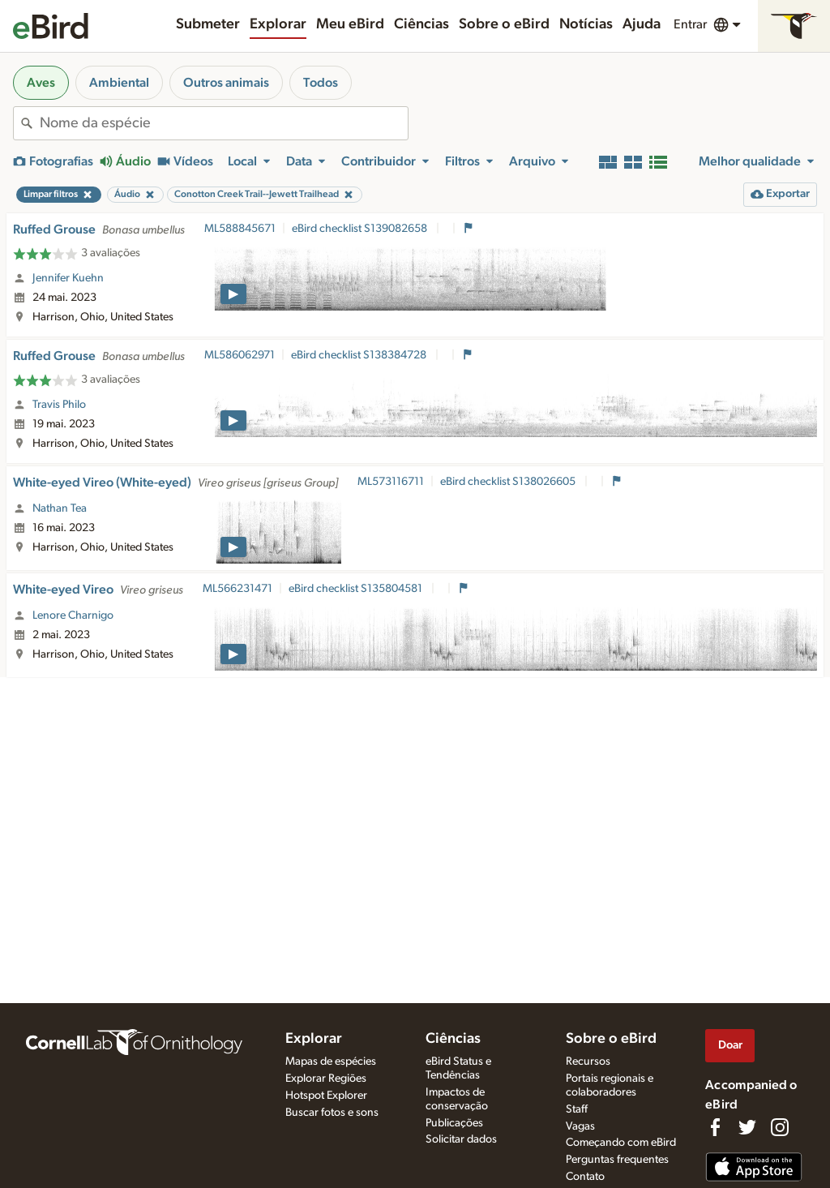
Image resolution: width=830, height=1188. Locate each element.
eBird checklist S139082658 (361, 228)
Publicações (454, 1123)
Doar (730, 1045)
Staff (577, 1109)
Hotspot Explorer (326, 1095)
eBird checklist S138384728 (360, 355)
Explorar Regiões (325, 1078)
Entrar (690, 24)
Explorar (278, 24)
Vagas (580, 1126)
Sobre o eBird (504, 24)
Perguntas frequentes (617, 1159)
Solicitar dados (461, 1139)
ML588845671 (240, 228)
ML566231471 (237, 588)
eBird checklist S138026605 (509, 481)
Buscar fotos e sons (332, 1112)
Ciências (421, 24)
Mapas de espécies (330, 1061)
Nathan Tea (59, 508)
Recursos (588, 1061)
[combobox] (224, 123)
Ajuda (641, 24)
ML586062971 (239, 355)
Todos (320, 82)
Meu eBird (350, 24)
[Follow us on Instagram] (779, 1127)
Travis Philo (59, 404)
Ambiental (119, 82)
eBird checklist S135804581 (357, 588)
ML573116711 (390, 481)
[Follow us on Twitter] (747, 1127)
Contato (585, 1176)
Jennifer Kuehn (68, 278)
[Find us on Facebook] (715, 1127)
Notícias (586, 24)
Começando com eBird (621, 1142)
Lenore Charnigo (72, 615)
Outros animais (226, 82)
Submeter (208, 24)
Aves (41, 82)
